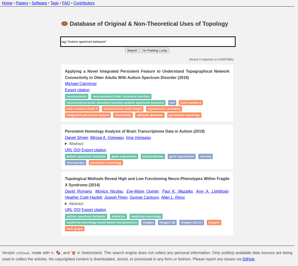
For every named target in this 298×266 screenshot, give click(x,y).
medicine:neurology (146, 216)
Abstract (76, 144)
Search (132, 50)
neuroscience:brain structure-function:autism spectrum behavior (115, 102)
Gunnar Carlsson (144, 197)
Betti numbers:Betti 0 (82, 109)
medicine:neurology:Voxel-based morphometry (101, 222)
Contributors (84, 3)
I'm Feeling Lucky (154, 50)
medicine (118, 216)
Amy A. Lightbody (212, 191)
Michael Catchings (81, 84)
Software (39, 3)
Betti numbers (191, 102)
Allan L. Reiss (173, 197)
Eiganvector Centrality (164, 109)
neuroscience (76, 96)
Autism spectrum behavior (86, 156)
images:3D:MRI (191, 222)
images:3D (167, 222)
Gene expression (124, 156)
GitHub (248, 259)
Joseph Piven (115, 197)
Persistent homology (184, 115)
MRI (172, 102)
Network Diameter (150, 115)
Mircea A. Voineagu (107, 138)
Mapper (214, 222)
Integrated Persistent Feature (87, 115)
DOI (77, 150)
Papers (22, 3)
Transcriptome (152, 156)
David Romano (78, 191)
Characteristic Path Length (123, 109)
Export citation (77, 90)
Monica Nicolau (109, 191)
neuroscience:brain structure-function (121, 96)
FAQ (66, 3)
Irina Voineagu (138, 138)
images (148, 222)
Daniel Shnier (76, 138)
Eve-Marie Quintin (142, 191)
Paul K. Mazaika (177, 191)
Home (7, 3)
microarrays (75, 162)
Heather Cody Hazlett (83, 197)
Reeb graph (74, 229)
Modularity (123, 115)
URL (69, 150)
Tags (54, 3)
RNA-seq (205, 156)
